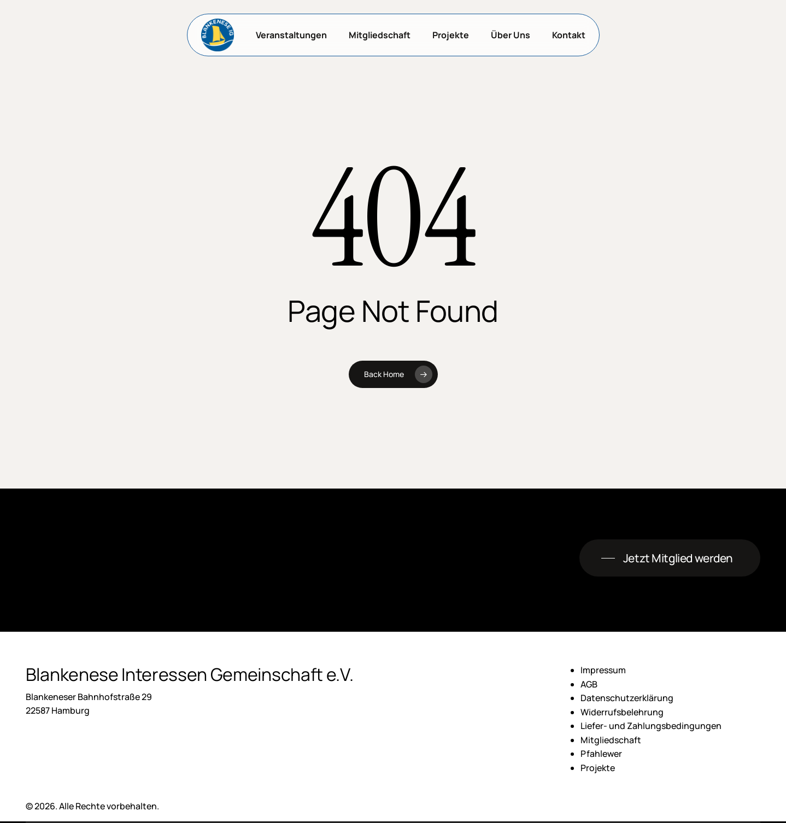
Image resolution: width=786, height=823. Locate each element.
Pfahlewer (601, 754)
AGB (588, 684)
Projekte (597, 768)
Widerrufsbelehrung (622, 712)
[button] (669, 558)
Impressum (603, 670)
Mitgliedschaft (610, 740)
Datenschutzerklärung (626, 698)
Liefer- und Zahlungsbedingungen (651, 726)
